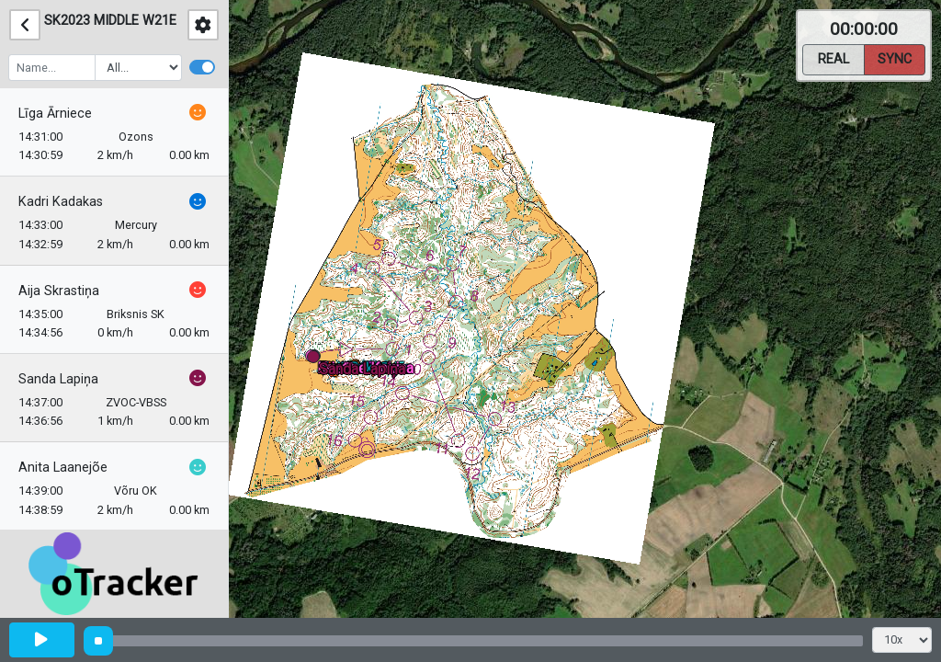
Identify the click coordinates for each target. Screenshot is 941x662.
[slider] (98, 641)
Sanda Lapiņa (58, 379)
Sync (895, 58)
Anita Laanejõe (63, 467)
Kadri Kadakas (60, 202)
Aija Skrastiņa (58, 291)
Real (833, 58)
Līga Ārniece (55, 113)
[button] (316, 360)
